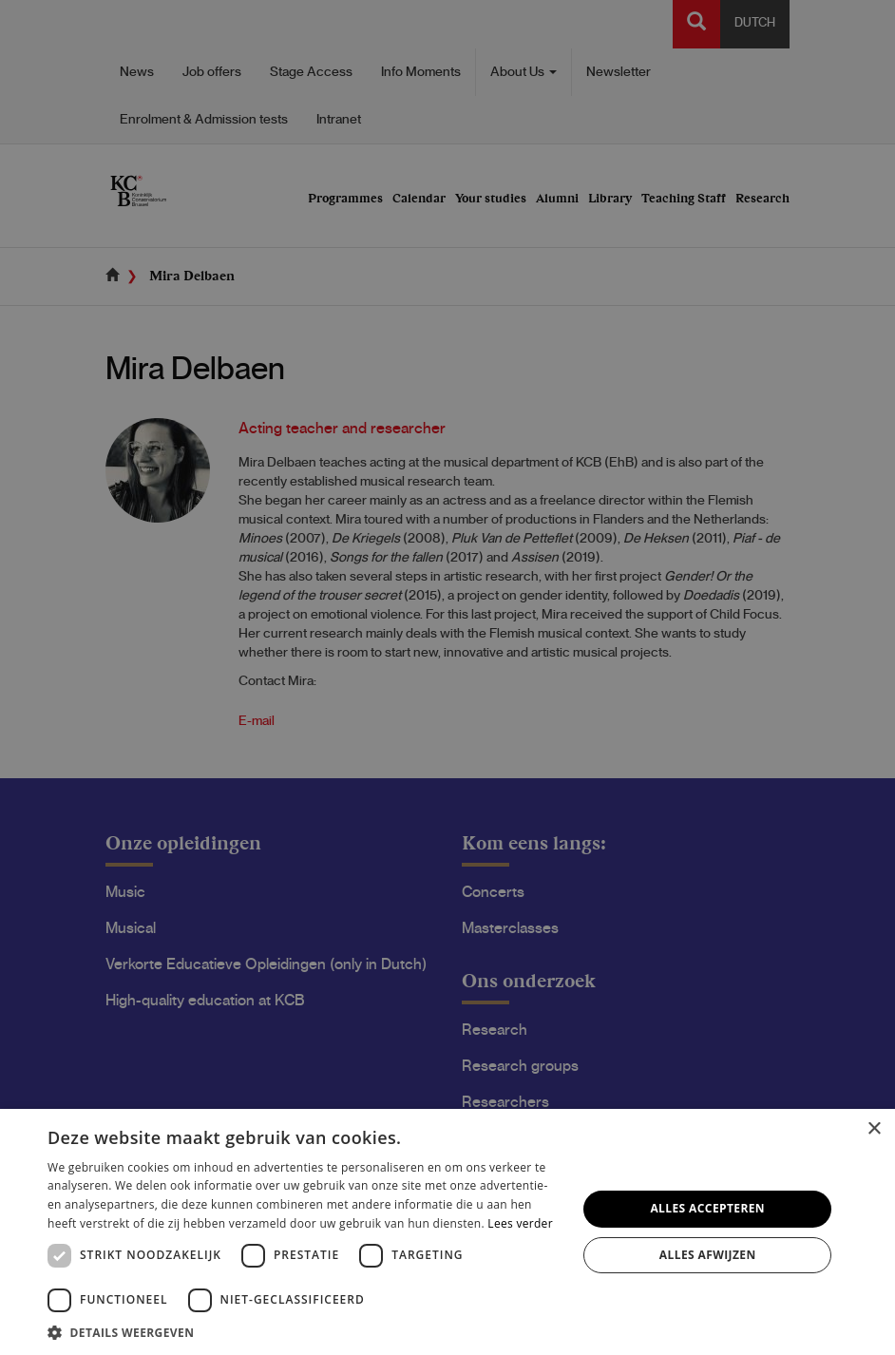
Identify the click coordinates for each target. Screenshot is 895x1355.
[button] (305, 1332)
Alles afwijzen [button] (707, 1255)
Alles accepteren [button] (707, 1208)
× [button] (873, 1129)
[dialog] (447, 677)
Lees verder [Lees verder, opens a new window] (520, 1223)
